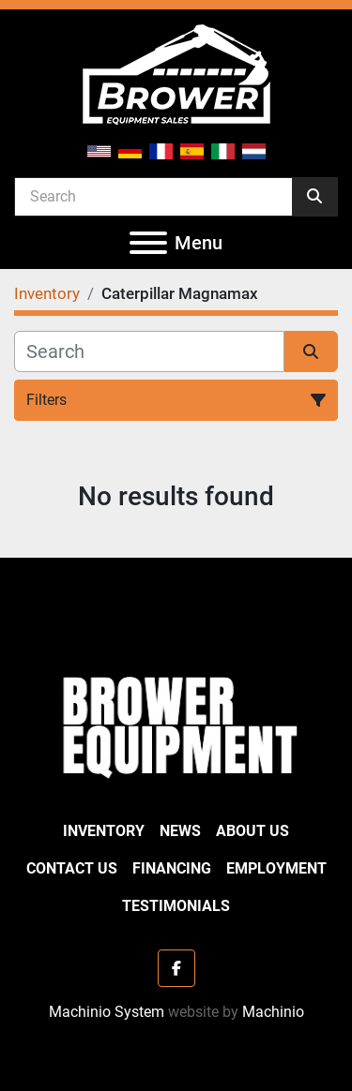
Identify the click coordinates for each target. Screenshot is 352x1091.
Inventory (104, 831)
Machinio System (106, 1012)
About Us (252, 831)
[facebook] (176, 968)
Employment (276, 868)
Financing (171, 868)
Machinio (273, 1012)
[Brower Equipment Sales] (175, 723)
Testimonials (176, 906)
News (180, 831)
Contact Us (71, 868)
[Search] (153, 196)
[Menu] (148, 243)
